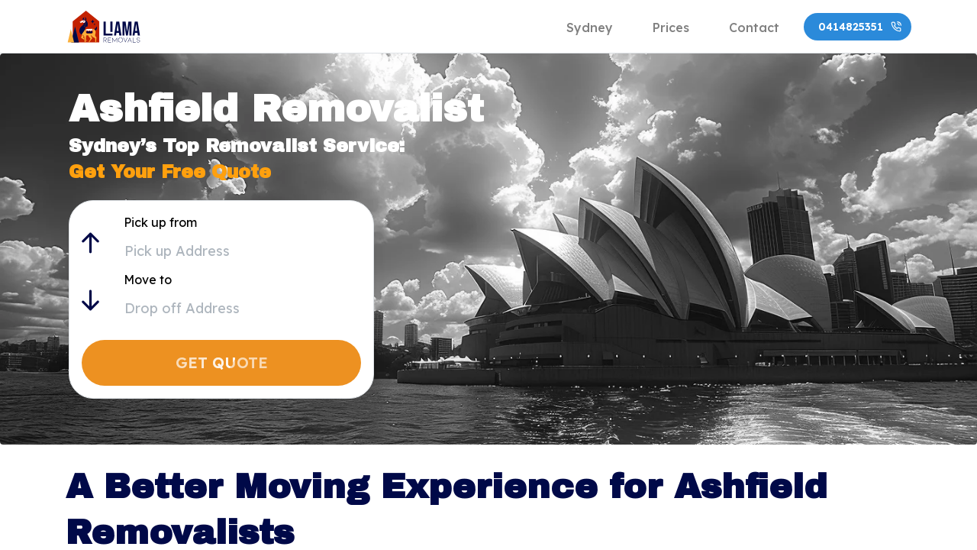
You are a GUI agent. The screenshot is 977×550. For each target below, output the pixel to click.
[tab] (589, 27)
